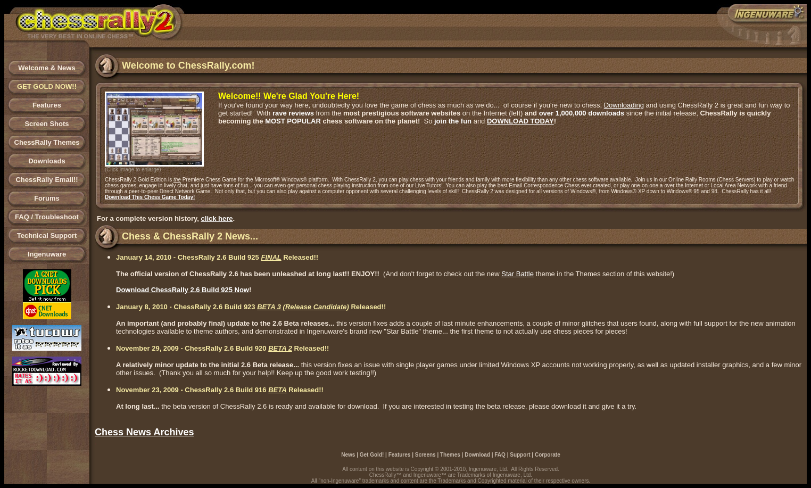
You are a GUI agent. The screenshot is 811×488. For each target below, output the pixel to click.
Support (520, 455)
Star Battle (517, 274)
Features (46, 105)
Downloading (624, 105)
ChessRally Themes (47, 142)
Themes (450, 455)
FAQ (500, 455)
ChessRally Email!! (46, 180)
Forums (47, 198)
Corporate (547, 455)
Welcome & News (46, 68)
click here (217, 218)
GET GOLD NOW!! (47, 86)
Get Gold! (372, 455)
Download (477, 455)
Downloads (46, 161)
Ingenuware (47, 254)
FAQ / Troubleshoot (47, 217)
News (348, 455)
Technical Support (47, 235)
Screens (425, 455)
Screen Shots (46, 124)
